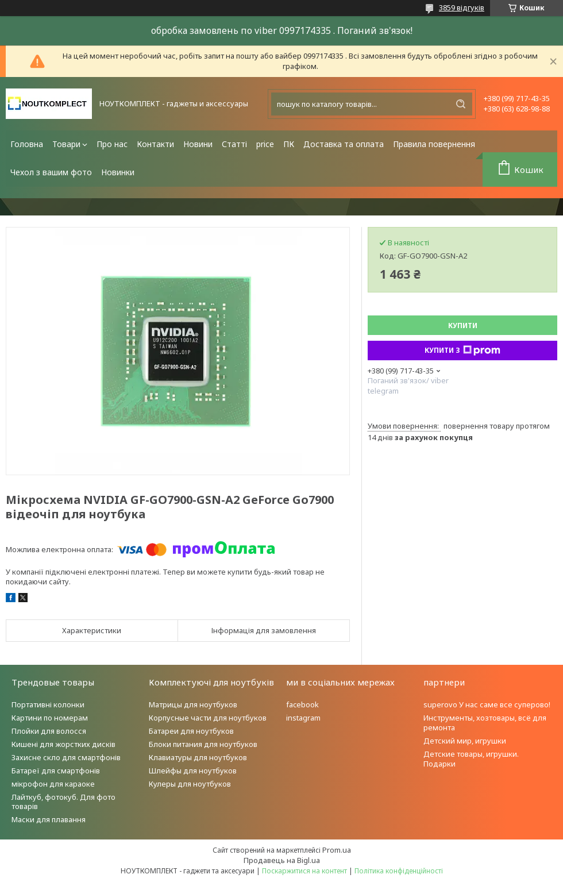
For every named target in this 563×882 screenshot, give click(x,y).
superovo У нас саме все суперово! (486, 704)
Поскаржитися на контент (304, 871)
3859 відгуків (461, 7)
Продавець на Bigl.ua (282, 860)
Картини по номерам (49, 717)
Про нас (112, 143)
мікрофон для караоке (53, 784)
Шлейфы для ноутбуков (193, 770)
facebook (302, 704)
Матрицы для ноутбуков (193, 704)
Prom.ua (336, 850)
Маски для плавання (48, 819)
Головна (26, 143)
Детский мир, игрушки (464, 740)
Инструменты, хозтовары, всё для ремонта (484, 722)
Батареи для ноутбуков (191, 731)
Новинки (117, 172)
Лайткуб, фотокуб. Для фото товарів (63, 802)
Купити (462, 325)
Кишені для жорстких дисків (63, 744)
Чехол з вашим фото (51, 172)
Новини (198, 143)
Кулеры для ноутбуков (190, 784)
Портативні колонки (47, 704)
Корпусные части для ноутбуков (208, 717)
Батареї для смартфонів (55, 770)
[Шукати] (460, 104)
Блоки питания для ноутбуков (203, 744)
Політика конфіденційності (398, 871)
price (265, 143)
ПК (288, 143)
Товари (66, 143)
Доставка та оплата (343, 143)
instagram (303, 717)
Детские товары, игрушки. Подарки (471, 759)
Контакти (155, 143)
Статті (234, 143)
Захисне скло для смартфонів (66, 757)
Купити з (462, 350)
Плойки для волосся (48, 731)
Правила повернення (434, 143)
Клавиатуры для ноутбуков (198, 757)
